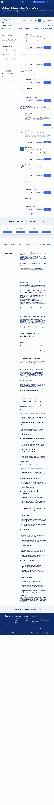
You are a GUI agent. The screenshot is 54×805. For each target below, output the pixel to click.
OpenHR (27, 165)
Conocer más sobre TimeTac (44, 136)
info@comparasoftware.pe (35, 628)
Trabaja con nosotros (18, 624)
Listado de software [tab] (5, 16)
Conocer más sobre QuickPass (30, 58)
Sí (5, 39)
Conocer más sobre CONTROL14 (42, 153)
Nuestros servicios (26, 618)
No (12, 39)
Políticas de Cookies (42, 632)
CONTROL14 (28, 148)
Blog (16, 620)
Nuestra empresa (18, 616)
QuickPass (28, 53)
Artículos (22, 16)
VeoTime (27, 181)
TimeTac (27, 131)
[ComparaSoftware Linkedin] (5, 625)
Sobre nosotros (17, 618)
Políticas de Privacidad (34, 632)
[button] (38, 44)
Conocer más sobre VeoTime (44, 186)
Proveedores (26, 616)
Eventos (16, 622)
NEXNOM (28, 35)
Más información (15, 16)
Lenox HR (28, 70)
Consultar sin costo (39, 47)
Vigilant (27, 198)
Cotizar (47, 47)
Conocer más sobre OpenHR (36, 169)
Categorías (28, 1)
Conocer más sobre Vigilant (43, 203)
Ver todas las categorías (37, 609)
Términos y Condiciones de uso (46, 633)
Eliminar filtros (9, 25)
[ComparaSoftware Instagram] (11, 625)
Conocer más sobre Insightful (38, 119)
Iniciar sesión (49, 1)
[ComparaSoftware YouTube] (7, 625)
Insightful (28, 113)
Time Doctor (28, 88)
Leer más (2, 12)
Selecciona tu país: (45, 616)
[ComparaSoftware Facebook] (9, 625)
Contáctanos (34, 616)
